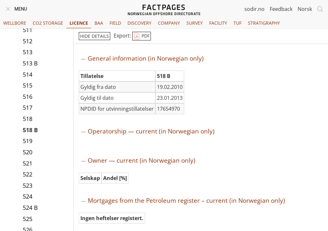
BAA (98, 23)
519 (27, 141)
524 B (30, 207)
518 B (30, 130)
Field (115, 23)
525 (27, 219)
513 (27, 52)
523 (27, 185)
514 (27, 74)
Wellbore (14, 23)
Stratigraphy (264, 23)
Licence (79, 23)
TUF (238, 23)
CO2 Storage (48, 23)
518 (27, 119)
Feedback (281, 9)
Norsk (305, 9)
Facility (218, 23)
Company (169, 23)
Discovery (139, 23)
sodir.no (254, 9)
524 (27, 196)
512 (27, 41)
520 (27, 152)
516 (27, 96)
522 (27, 174)
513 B (30, 63)
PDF (142, 36)
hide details (94, 36)
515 (27, 85)
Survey (194, 23)
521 (27, 163)
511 (27, 30)
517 (27, 107)
